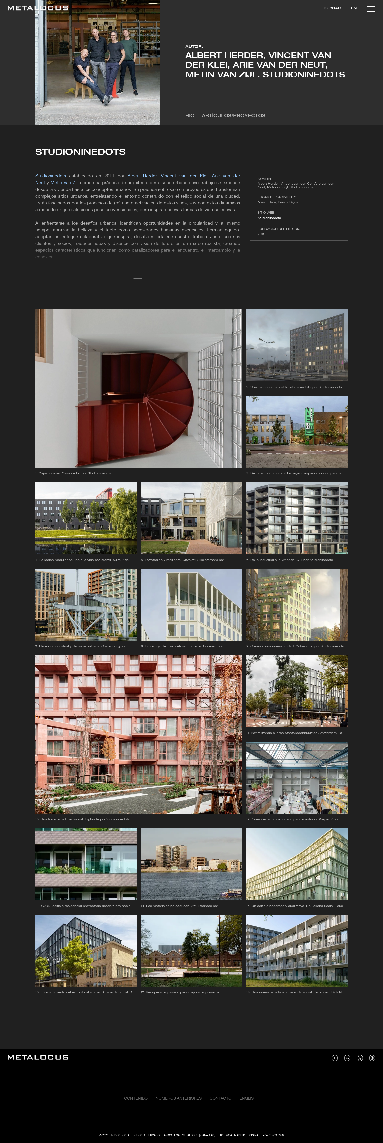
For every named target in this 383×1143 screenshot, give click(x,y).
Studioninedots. (270, 218)
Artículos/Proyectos (233, 116)
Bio (189, 116)
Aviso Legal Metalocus (181, 1135)
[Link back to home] (38, 9)
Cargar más (191, 1021)
